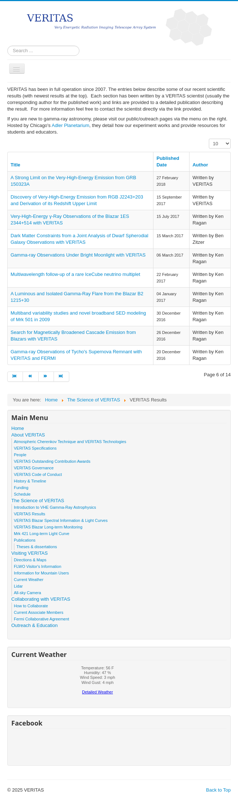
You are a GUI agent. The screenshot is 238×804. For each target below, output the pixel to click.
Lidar (18, 586)
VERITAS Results (29, 514)
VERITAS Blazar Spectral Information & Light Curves (61, 520)
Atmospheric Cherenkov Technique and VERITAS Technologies (70, 441)
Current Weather (28, 579)
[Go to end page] (61, 377)
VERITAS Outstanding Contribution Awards (52, 461)
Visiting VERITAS (29, 553)
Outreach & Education (34, 625)
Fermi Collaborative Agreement (41, 619)
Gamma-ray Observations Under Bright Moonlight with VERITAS (78, 255)
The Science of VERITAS (37, 500)
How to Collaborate (31, 606)
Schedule (22, 494)
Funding (21, 487)
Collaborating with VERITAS (40, 599)
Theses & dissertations (36, 547)
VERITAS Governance (34, 468)
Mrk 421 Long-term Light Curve (41, 533)
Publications (24, 540)
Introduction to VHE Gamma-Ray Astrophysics (55, 507)
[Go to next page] (46, 377)
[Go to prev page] (30, 377)
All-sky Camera (27, 593)
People (20, 455)
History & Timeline (30, 481)
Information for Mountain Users (41, 573)
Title (15, 165)
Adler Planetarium (70, 125)
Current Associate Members (38, 612)
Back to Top (218, 790)
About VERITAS (28, 435)
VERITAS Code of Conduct (38, 474)
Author (200, 165)
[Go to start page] (15, 377)
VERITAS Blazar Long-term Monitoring (48, 527)
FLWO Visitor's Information (37, 566)
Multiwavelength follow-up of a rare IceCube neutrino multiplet (75, 274)
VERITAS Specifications (35, 448)
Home (17, 428)
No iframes (97, 682)
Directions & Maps (30, 560)
